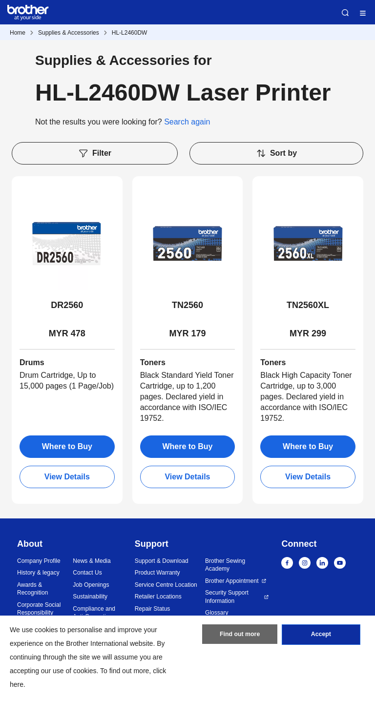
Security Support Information (227, 596)
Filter (94, 153)
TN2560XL (308, 305)
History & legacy (38, 572)
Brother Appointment (231, 580)
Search (345, 13)
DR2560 (67, 305)
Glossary (216, 612)
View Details (67, 477)
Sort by (276, 153)
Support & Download (161, 560)
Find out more (239, 636)
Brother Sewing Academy (225, 565)
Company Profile (39, 560)
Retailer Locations (158, 596)
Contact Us (87, 572)
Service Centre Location (166, 584)
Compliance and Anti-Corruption (94, 612)
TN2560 (187, 305)
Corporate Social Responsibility (39, 609)
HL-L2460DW (129, 32)
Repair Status (152, 608)
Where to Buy (67, 446)
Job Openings (91, 584)
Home (17, 32)
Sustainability (90, 596)
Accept (321, 636)
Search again (187, 122)
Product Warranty (157, 572)
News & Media (91, 560)
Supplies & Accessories (68, 32)
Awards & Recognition (32, 589)
